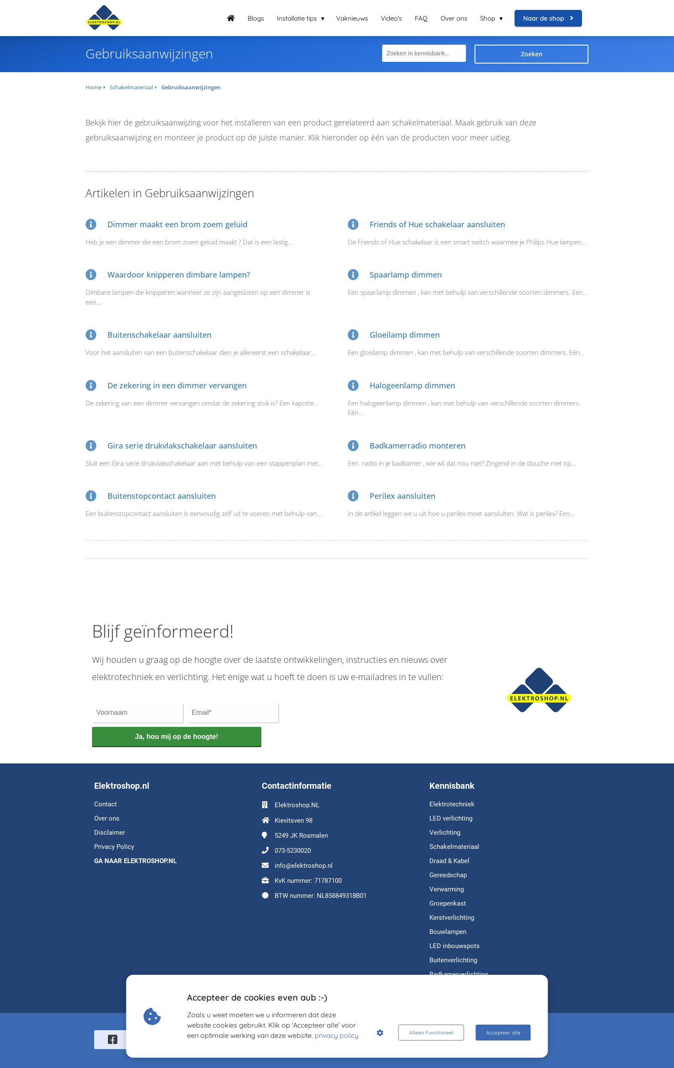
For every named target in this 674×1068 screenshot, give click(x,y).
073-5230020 (293, 850)
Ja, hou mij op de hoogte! (176, 736)
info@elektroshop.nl (304, 866)
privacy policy (336, 1035)
